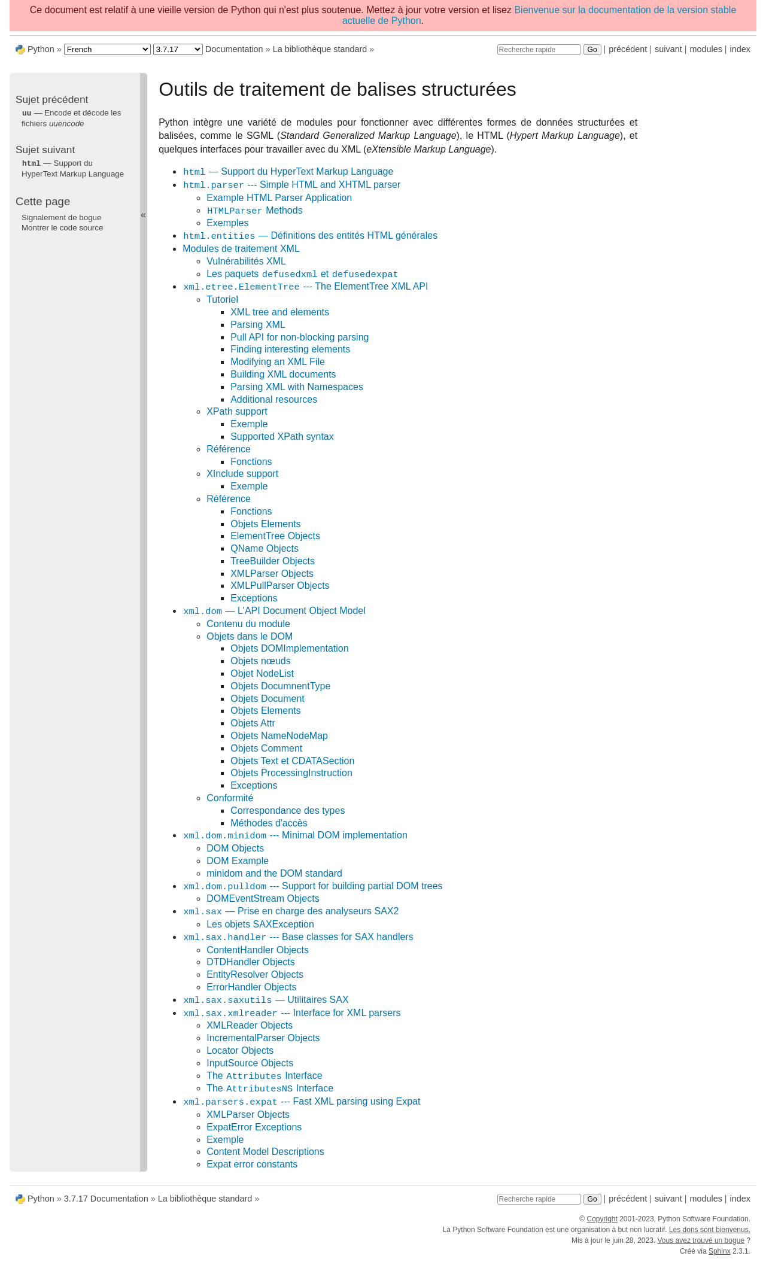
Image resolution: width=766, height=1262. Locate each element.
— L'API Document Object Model (274, 611)
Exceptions (253, 598)
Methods (254, 211)
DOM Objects (235, 848)
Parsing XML (257, 325)
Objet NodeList (262, 673)
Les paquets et (302, 274)
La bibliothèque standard (320, 49)
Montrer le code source (62, 226)
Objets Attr (252, 723)
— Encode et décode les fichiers (71, 117)
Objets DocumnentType (280, 686)
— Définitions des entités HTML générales (310, 236)
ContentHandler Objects (257, 950)
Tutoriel (222, 299)
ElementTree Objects (275, 536)
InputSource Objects (249, 1063)
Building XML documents (283, 374)
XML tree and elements (279, 312)
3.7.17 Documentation (106, 1198)
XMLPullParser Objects (279, 585)
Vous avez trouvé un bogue (701, 1240)
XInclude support (242, 474)
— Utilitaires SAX (265, 1000)
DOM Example (237, 861)
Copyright (601, 1219)
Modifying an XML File (277, 362)
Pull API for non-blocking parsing (299, 337)
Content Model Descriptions (265, 1152)
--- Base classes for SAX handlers (298, 937)
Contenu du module (248, 624)
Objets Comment (266, 748)
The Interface (264, 1076)
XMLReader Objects (249, 1025)
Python (41, 49)
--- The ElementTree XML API (305, 287)
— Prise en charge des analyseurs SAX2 (291, 912)
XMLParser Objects (272, 573)
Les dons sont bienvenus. (709, 1229)
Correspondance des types (287, 810)
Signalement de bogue (61, 216)
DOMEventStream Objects (263, 898)
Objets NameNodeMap (279, 736)
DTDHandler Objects (250, 962)
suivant (668, 49)
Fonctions (251, 462)
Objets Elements (265, 524)
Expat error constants (251, 1164)
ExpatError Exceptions (254, 1127)
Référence (228, 449)
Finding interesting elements (290, 349)
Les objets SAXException (260, 924)
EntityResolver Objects (254, 974)
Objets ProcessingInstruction (291, 773)
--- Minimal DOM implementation (295, 836)
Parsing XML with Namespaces (296, 387)
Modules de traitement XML (241, 249)
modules (705, 49)
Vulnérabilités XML (246, 261)
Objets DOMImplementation (289, 648)
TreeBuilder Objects (272, 561)
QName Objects (264, 548)
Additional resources (273, 399)
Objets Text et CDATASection (292, 761)
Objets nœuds (260, 661)
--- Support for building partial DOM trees (312, 886)
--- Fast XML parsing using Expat (301, 1102)
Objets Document (267, 699)
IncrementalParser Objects (263, 1038)
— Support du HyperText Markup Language (288, 172)
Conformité (229, 798)
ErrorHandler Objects (251, 987)
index (740, 49)
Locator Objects (239, 1050)
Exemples (227, 223)
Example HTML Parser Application (279, 198)
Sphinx (720, 1251)
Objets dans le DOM (249, 636)
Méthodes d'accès (268, 823)
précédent (628, 49)
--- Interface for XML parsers (291, 1013)
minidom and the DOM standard (274, 873)
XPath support (236, 411)
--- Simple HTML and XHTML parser (291, 185)
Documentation (234, 49)
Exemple (249, 424)
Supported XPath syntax (282, 436)
